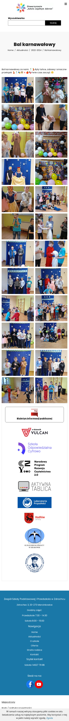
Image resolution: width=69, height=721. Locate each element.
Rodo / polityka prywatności (17, 708)
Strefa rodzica (34, 650)
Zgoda (49, 717)
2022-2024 (36, 50)
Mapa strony (8, 702)
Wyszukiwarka (16, 18)
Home (11, 50)
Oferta (34, 645)
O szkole (34, 641)
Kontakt (34, 654)
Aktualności (22, 50)
